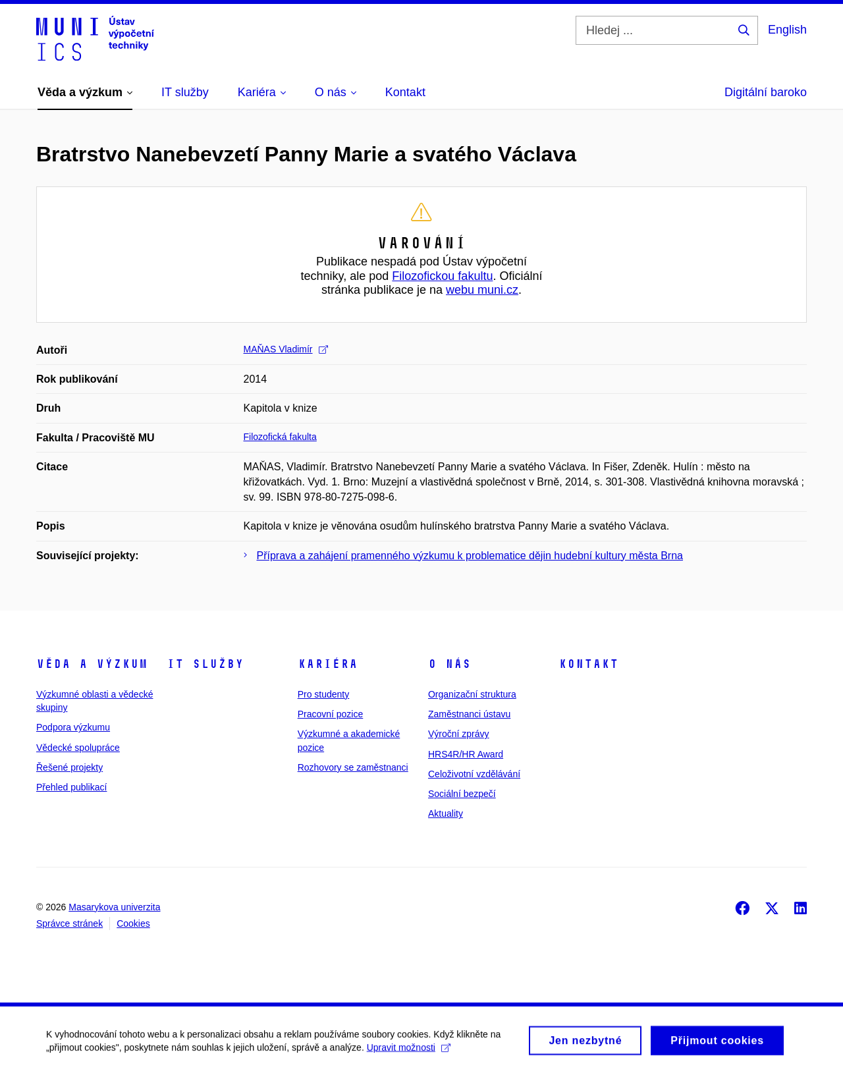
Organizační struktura (472, 694)
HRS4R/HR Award (465, 754)
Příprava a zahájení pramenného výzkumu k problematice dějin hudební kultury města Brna (470, 555)
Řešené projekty (69, 767)
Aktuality (445, 813)
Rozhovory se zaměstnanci (353, 767)
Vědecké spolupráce (78, 747)
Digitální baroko (765, 92)
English (787, 29)
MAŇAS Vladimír (286, 349)
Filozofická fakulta (280, 436)
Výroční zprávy (458, 734)
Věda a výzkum (92, 664)
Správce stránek (69, 923)
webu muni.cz (482, 289)
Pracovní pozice (331, 714)
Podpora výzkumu (73, 727)
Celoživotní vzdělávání (474, 774)
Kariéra (328, 664)
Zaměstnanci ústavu (469, 714)
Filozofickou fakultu (442, 276)
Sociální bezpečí (462, 793)
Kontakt (588, 664)
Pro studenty (324, 694)
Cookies (133, 923)
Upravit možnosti (408, 1052)
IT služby (205, 664)
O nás (449, 664)
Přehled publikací (71, 787)
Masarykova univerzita (114, 907)
